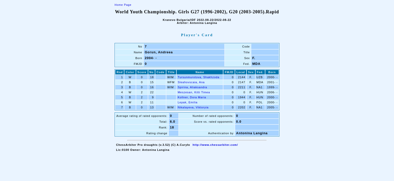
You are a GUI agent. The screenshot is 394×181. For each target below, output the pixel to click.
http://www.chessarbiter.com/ (215, 144)
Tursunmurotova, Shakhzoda (198, 77)
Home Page (123, 4)
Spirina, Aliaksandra (192, 87)
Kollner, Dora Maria (192, 97)
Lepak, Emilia (188, 102)
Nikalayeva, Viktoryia (193, 107)
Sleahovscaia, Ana (191, 82)
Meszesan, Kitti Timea (194, 92)
